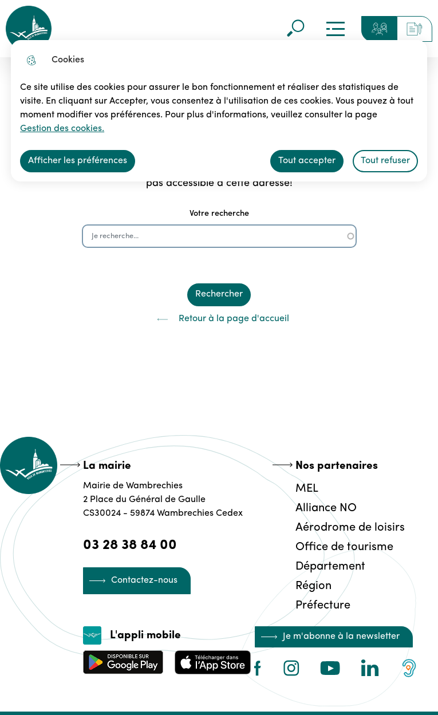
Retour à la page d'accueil (219, 319)
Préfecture (322, 605)
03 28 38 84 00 (130, 545)
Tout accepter (307, 160)
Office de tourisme (344, 547)
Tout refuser (385, 160)
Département (330, 566)
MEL (306, 489)
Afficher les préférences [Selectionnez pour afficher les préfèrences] (77, 160)
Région (313, 586)
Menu (335, 28)
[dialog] (219, 110)
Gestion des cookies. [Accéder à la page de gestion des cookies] (62, 128)
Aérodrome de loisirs (350, 528)
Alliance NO (326, 508)
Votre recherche (219, 214)
